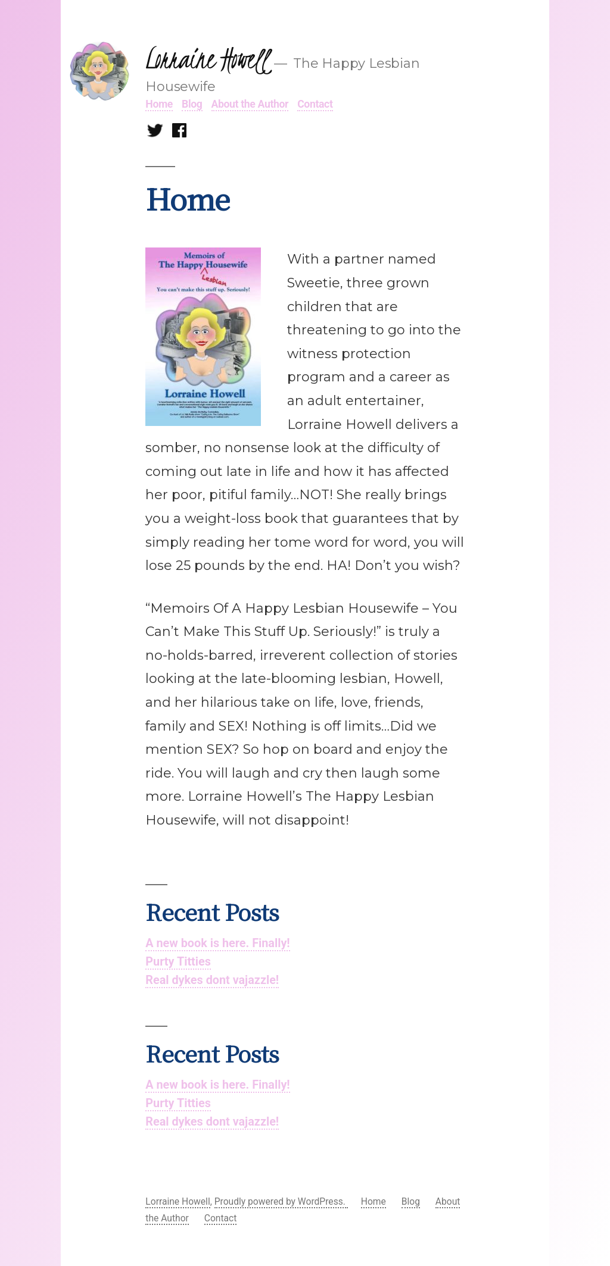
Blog (192, 104)
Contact (314, 104)
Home (159, 104)
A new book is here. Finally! (217, 943)
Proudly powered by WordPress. (281, 1201)
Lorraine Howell (206, 59)
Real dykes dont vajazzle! (212, 980)
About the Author (250, 104)
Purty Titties (178, 962)
